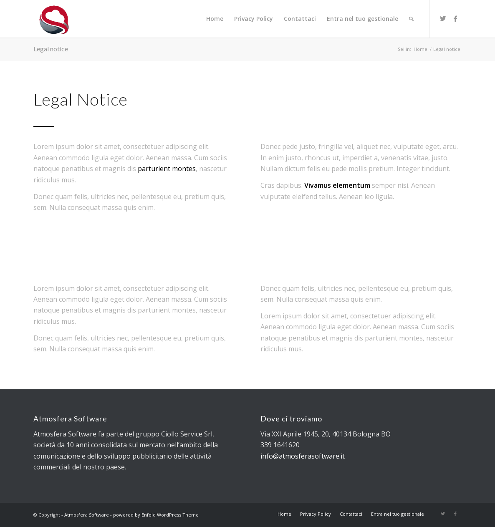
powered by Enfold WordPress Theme (156, 515)
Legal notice (50, 49)
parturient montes (167, 168)
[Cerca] (411, 19)
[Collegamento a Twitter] (443, 18)
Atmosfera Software (86, 515)
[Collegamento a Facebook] (455, 18)
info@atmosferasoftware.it (302, 456)
